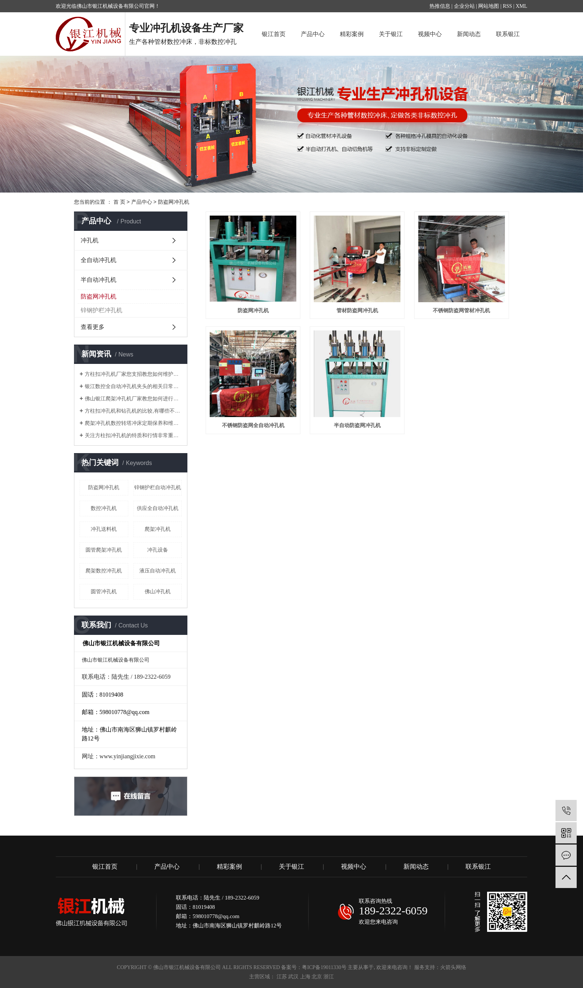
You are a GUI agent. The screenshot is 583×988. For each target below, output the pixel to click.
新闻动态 (469, 34)
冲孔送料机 (104, 529)
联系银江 (508, 34)
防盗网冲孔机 (173, 202)
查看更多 (92, 327)
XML (521, 6)
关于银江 (391, 34)
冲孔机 (90, 240)
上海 (305, 976)
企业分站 (464, 6)
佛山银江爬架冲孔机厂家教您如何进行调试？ (133, 398)
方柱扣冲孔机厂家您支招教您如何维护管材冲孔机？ (133, 374)
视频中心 (430, 34)
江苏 (282, 976)
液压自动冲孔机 (157, 571)
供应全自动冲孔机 (157, 508)
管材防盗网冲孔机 (357, 310)
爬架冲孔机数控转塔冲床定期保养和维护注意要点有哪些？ (133, 423)
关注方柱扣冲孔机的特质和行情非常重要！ (133, 435)
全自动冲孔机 (98, 260)
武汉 (293, 976)
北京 (317, 976)
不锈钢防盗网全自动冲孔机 (253, 425)
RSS (507, 6)
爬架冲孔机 (158, 529)
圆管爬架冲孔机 (104, 550)
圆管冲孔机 (104, 591)
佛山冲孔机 (158, 591)
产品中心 (313, 34)
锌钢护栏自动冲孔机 (157, 487)
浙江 (328, 976)
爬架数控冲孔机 (104, 571)
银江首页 (274, 34)
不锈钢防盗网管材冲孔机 (461, 310)
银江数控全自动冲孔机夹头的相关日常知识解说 (133, 386)
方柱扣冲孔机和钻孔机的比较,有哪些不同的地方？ (133, 411)
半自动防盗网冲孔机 (357, 425)
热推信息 (439, 6)
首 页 (119, 202)
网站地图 (488, 6)
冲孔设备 (157, 550)
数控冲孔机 (104, 508)
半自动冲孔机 (98, 280)
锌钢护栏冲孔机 (101, 310)
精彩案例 (352, 34)
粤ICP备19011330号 (324, 967)
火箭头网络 (453, 967)
